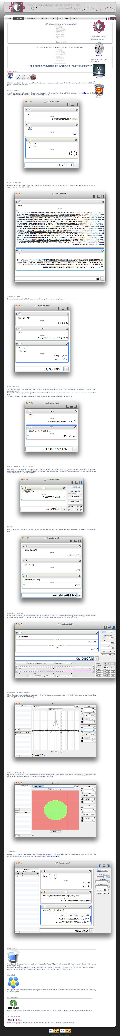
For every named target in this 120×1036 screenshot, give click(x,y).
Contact (75, 18)
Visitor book (64, 18)
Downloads (31, 18)
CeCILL (51, 1011)
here (75, 24)
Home (9, 18)
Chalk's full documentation (50, 856)
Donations (43, 18)
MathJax (83, 93)
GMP (80, 185)
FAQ (53, 18)
